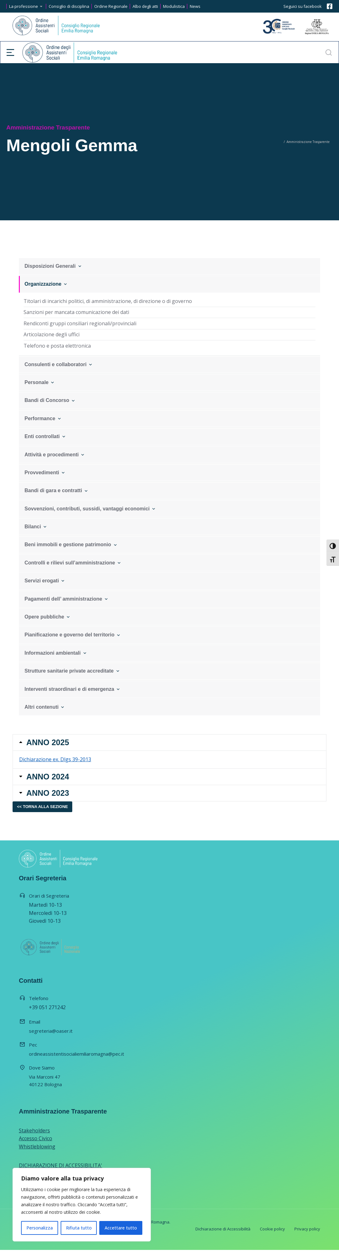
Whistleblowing (37, 1150)
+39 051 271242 (47, 1011)
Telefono (38, 1002)
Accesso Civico (35, 1142)
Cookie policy (272, 1233)
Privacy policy (307, 1233)
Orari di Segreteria (49, 900)
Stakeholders (34, 1134)
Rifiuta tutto (79, 1228)
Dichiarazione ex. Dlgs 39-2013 (55, 760)
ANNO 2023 (48, 796)
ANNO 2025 (48, 743)
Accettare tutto (121, 1228)
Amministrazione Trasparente (63, 1115)
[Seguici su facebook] (329, 6)
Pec (33, 1049)
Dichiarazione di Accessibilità (222, 1233)
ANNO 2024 (48, 779)
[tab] (169, 743)
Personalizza (39, 1228)
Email (34, 1026)
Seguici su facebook (302, 6)
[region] (82, 1204)
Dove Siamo (42, 1072)
